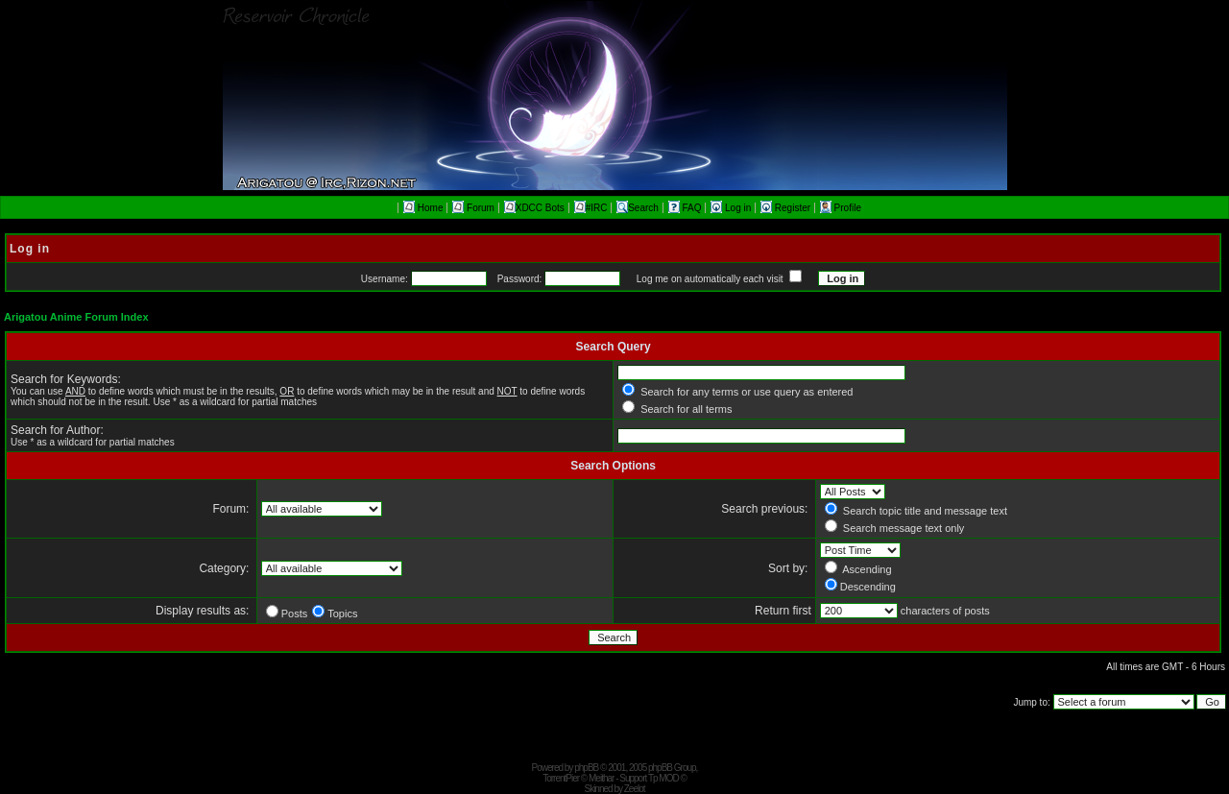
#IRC (591, 208)
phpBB (586, 767)
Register (786, 208)
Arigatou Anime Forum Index (76, 317)
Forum (473, 208)
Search (637, 208)
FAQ (686, 208)
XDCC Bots (534, 208)
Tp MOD (663, 778)
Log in (732, 208)
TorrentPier (560, 778)
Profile (840, 208)
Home (423, 208)
